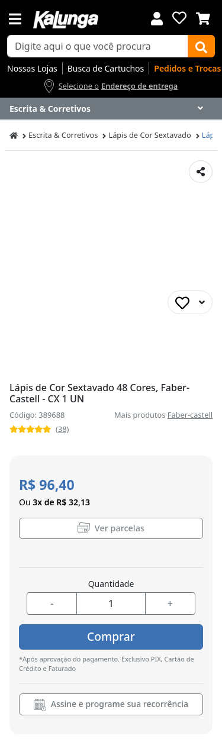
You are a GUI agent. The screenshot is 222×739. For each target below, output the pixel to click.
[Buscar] (201, 46)
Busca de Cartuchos (105, 68)
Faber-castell (190, 414)
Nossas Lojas (32, 68)
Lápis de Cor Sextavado (149, 135)
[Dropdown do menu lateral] (111, 109)
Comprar (111, 636)
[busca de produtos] (97, 46)
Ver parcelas (111, 528)
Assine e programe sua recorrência (111, 704)
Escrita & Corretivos (63, 135)
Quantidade (111, 583)
